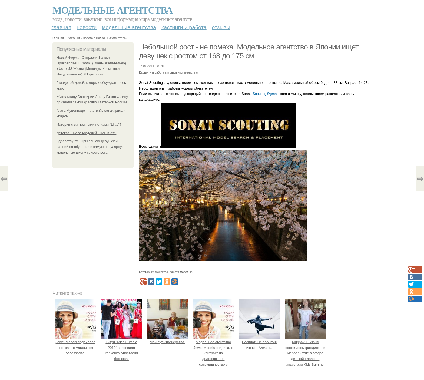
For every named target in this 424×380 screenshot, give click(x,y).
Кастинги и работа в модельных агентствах (97, 37)
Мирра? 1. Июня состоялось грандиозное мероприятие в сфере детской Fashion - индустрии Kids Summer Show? (305, 353)
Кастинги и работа (184, 27)
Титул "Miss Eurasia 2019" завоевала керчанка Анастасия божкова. (121, 347)
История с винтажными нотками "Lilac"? (89, 125)
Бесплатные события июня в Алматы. (259, 342)
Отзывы (221, 27)
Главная (61, 27)
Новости (87, 27)
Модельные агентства (112, 10)
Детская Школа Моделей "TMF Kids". (86, 133)
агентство (161, 271)
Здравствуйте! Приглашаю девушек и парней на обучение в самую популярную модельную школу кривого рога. (90, 146)
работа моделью (181, 271)
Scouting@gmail (265, 94)
